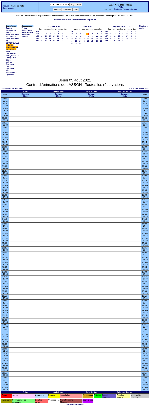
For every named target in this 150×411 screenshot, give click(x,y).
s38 (106, 38)
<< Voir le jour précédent (13, 88)
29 (54, 40)
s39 (106, 40)
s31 (72, 34)
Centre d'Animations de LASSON (12, 47)
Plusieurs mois (143, 27)
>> (130, 26)
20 (46, 38)
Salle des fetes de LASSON (12, 35)
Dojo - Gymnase (10, 67)
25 (66, 38)
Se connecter (8, 8)
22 (54, 38)
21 (50, 38)
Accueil (6, 6)
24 (62, 38)
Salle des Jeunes (26, 35)
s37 (106, 36)
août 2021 (88, 26)
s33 (72, 39)
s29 (37, 38)
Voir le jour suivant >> (138, 88)
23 (58, 38)
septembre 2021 (120, 26)
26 (41, 40)
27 (46, 40)
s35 (72, 43)
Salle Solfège (27, 32)
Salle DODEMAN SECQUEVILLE (12, 53)
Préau (24, 28)
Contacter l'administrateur (125, 9)
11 (66, 34)
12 (41, 36)
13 (46, 36)
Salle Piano (27, 30)
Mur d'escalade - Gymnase (11, 72)
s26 (37, 31)
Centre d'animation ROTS (11, 30)
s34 (72, 41)
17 (62, 36)
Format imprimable (75, 405)
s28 (37, 36)
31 (62, 40)
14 (50, 36)
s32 (72, 36)
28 (50, 40)
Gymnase (10, 64)
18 (66, 36)
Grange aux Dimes (11, 59)
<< (48, 26)
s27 (37, 34)
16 (58, 36)
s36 (106, 34)
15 (54, 36)
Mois (25, 96)
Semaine (25, 94)
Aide (121, 7)
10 (62, 34)
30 (58, 40)
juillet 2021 (55, 26)
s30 (37, 40)
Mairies (9, 62)
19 (41, 38)
